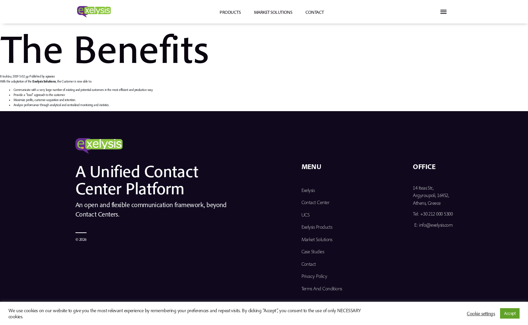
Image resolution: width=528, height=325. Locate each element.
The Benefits (104, 48)
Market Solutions (273, 12)
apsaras (50, 76)
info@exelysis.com (436, 225)
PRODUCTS (230, 12)
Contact (314, 12)
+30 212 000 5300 (436, 213)
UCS (305, 215)
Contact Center (315, 202)
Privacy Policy (314, 276)
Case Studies (312, 251)
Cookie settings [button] (481, 314)
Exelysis (308, 190)
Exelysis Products (316, 227)
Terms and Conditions (321, 288)
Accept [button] (510, 313)
